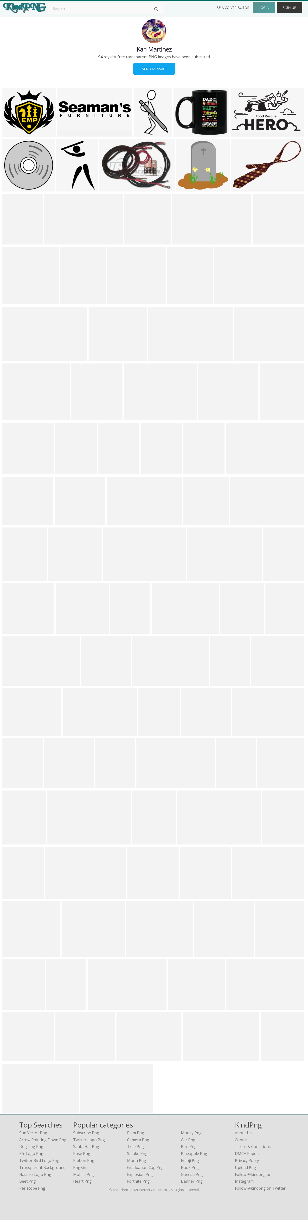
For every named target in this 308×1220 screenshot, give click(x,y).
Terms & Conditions (253, 1146)
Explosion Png (140, 1174)
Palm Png (135, 1132)
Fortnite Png (138, 1181)
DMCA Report (247, 1153)
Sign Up (289, 7)
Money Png (191, 1132)
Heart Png (82, 1181)
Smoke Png (137, 1153)
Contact (242, 1139)
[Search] (156, 9)
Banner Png (192, 1181)
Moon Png (136, 1160)
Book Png (190, 1167)
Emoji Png (190, 1160)
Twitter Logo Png (89, 1139)
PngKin (79, 1167)
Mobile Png (83, 1174)
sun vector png (33, 1132)
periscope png (32, 1188)
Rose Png (81, 1153)
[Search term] (106, 8)
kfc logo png (31, 1153)
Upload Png (245, 1167)
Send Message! (154, 68)
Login (264, 7)
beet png (27, 1181)
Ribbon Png (83, 1160)
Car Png (188, 1139)
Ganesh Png (192, 1174)
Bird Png (189, 1146)
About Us (243, 1132)
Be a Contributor (232, 7)
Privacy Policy (247, 1160)
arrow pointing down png (42, 1139)
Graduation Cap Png (145, 1167)
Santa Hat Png (86, 1146)
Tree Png (135, 1146)
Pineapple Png (194, 1153)
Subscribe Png (86, 1132)
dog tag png (31, 1146)
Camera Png (138, 1139)
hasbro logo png (35, 1174)
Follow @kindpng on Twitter (260, 1188)
